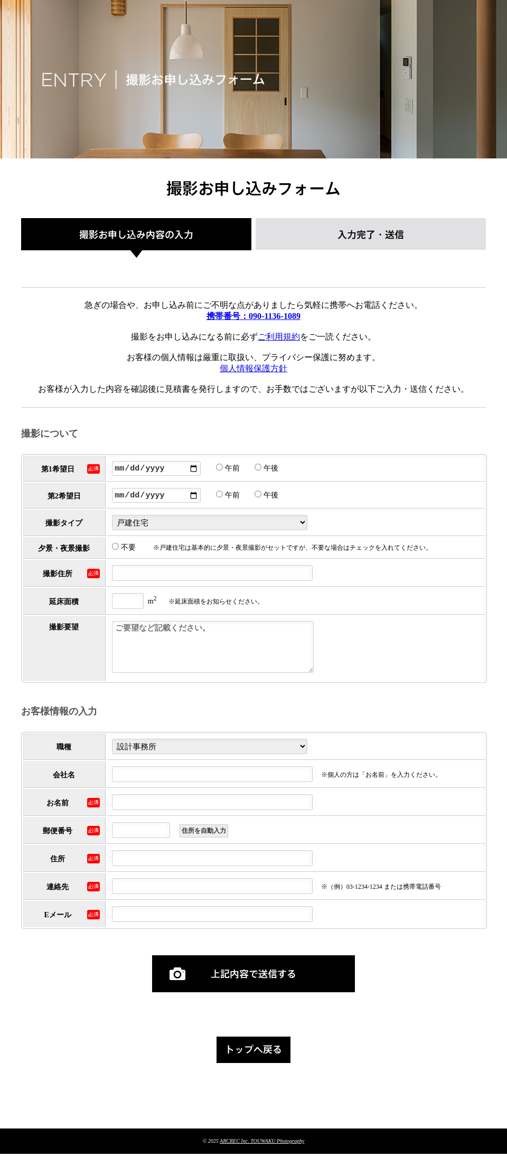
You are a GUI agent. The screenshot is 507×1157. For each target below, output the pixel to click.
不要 (124, 550)
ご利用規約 (279, 336)
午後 (266, 470)
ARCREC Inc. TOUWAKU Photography (262, 1144)
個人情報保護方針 (253, 368)
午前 (228, 470)
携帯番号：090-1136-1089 (253, 316)
